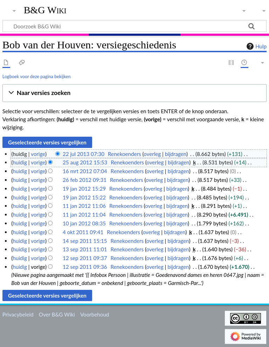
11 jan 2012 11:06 (84, 206)
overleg (152, 154)
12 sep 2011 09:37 (85, 258)
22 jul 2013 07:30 (83, 154)
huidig (20, 162)
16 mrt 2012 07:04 (85, 171)
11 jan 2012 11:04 (84, 214)
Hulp (256, 46)
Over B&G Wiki (57, 314)
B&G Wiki (45, 10)
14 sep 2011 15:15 (85, 241)
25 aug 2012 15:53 (85, 162)
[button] (134, 93)
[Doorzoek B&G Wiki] (134, 26)
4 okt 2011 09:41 (83, 232)
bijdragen (175, 154)
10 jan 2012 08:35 (84, 223)
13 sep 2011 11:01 (85, 249)
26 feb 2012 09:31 (84, 180)
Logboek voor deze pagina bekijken (36, 76)
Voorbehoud (94, 314)
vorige (38, 154)
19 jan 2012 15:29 (84, 188)
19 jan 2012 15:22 (84, 197)
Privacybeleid (18, 314)
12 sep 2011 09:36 (85, 267)
